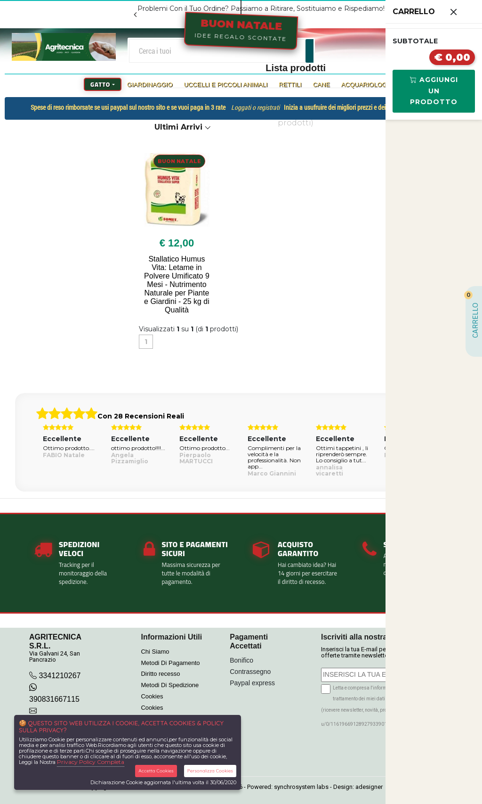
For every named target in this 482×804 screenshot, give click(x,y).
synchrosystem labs (301, 786)
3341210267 (59, 676)
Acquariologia (367, 84)
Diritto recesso (160, 673)
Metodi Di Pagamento (170, 662)
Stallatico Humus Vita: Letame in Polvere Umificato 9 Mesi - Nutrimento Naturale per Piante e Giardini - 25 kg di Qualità (176, 284)
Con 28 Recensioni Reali (140, 416)
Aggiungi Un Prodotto (434, 91)
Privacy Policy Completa (90, 761)
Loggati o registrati (255, 107)
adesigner (369, 786)
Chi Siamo (155, 651)
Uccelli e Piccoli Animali (226, 84)
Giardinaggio (150, 84)
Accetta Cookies (156, 771)
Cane (321, 84)
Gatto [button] (100, 84)
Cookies (152, 696)
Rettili (290, 84)
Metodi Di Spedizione (170, 685)
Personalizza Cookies (210, 771)
